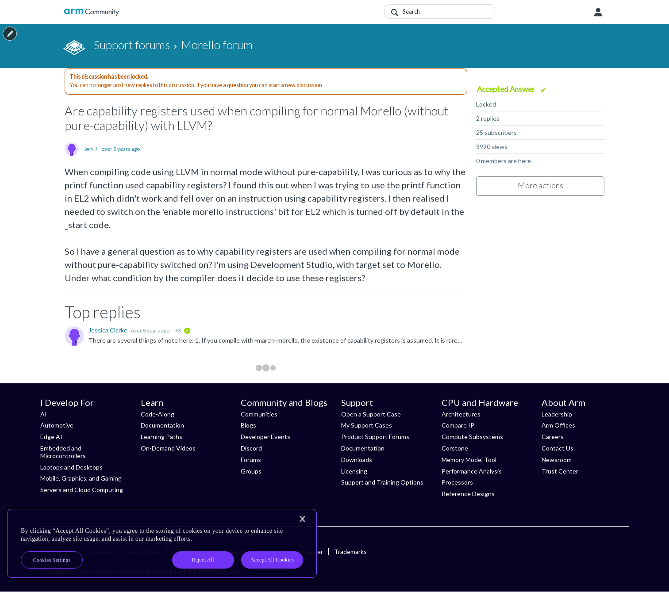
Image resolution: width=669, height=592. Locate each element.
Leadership (557, 414)
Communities (259, 414)
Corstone (455, 448)
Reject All (203, 560)
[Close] (302, 519)
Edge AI (51, 436)
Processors (457, 482)
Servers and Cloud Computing (81, 489)
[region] (162, 543)
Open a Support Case (371, 414)
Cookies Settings (52, 560)
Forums (251, 459)
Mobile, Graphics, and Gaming (81, 478)
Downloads (356, 459)
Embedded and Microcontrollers (63, 451)
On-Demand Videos (168, 448)
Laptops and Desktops (71, 467)
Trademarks (350, 551)
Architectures (461, 414)
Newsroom (557, 459)
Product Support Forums (375, 436)
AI (43, 414)
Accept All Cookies (272, 560)
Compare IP (458, 425)
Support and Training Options (382, 482)
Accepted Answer (506, 89)
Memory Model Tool (469, 459)
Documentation (162, 425)
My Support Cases (366, 425)
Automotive (56, 425)
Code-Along (157, 414)
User (598, 12)
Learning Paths (161, 436)
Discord (251, 448)
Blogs (248, 425)
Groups (251, 471)
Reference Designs (468, 493)
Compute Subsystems (472, 436)
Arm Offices (558, 425)
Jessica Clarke (108, 330)
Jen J (90, 149)
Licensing (354, 471)
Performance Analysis (472, 471)
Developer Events (265, 436)
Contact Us (557, 448)
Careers (553, 436)
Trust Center (560, 471)
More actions (540, 185)
